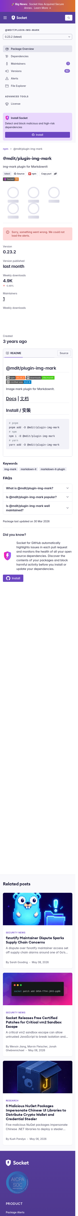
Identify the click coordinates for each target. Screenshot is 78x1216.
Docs (11, 398)
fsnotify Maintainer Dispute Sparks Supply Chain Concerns (35, 940)
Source (64, 353)
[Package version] (37, 37)
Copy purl (46, 173)
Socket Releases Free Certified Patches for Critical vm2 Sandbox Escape (34, 1022)
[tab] (14, 353)
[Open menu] (5, 17)
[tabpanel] (37, 407)
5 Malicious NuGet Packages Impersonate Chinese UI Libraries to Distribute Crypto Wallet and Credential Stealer (36, 1112)
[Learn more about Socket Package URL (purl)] (55, 174)
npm (5, 148)
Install (37, 134)
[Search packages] (68, 18)
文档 (24, 398)
